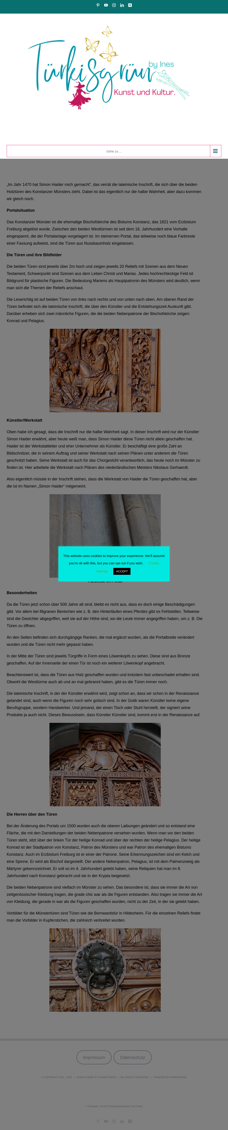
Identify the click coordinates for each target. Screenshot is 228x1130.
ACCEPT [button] (122, 571)
